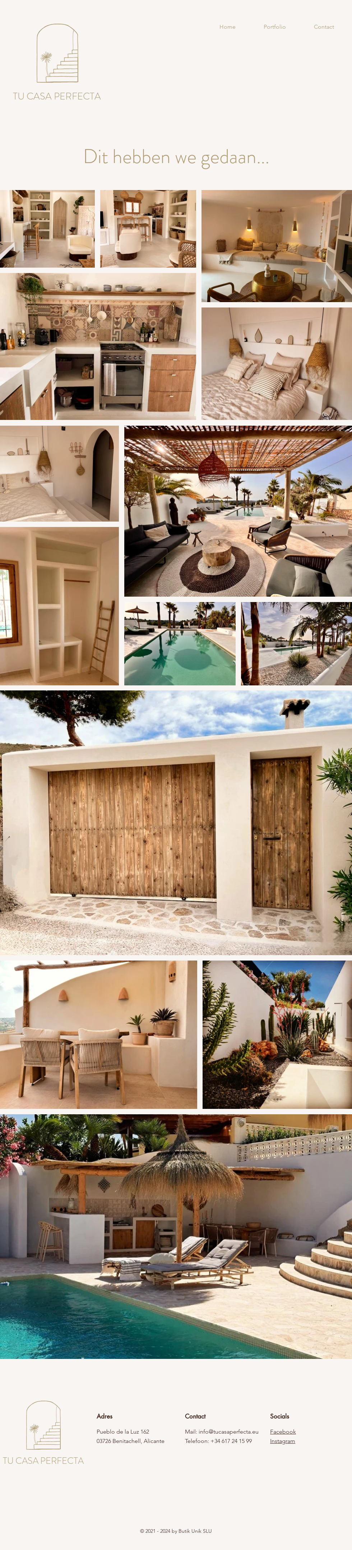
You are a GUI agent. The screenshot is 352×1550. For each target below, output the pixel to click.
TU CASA (32, 96)
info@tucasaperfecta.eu (229, 1431)
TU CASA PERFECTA (43, 1460)
